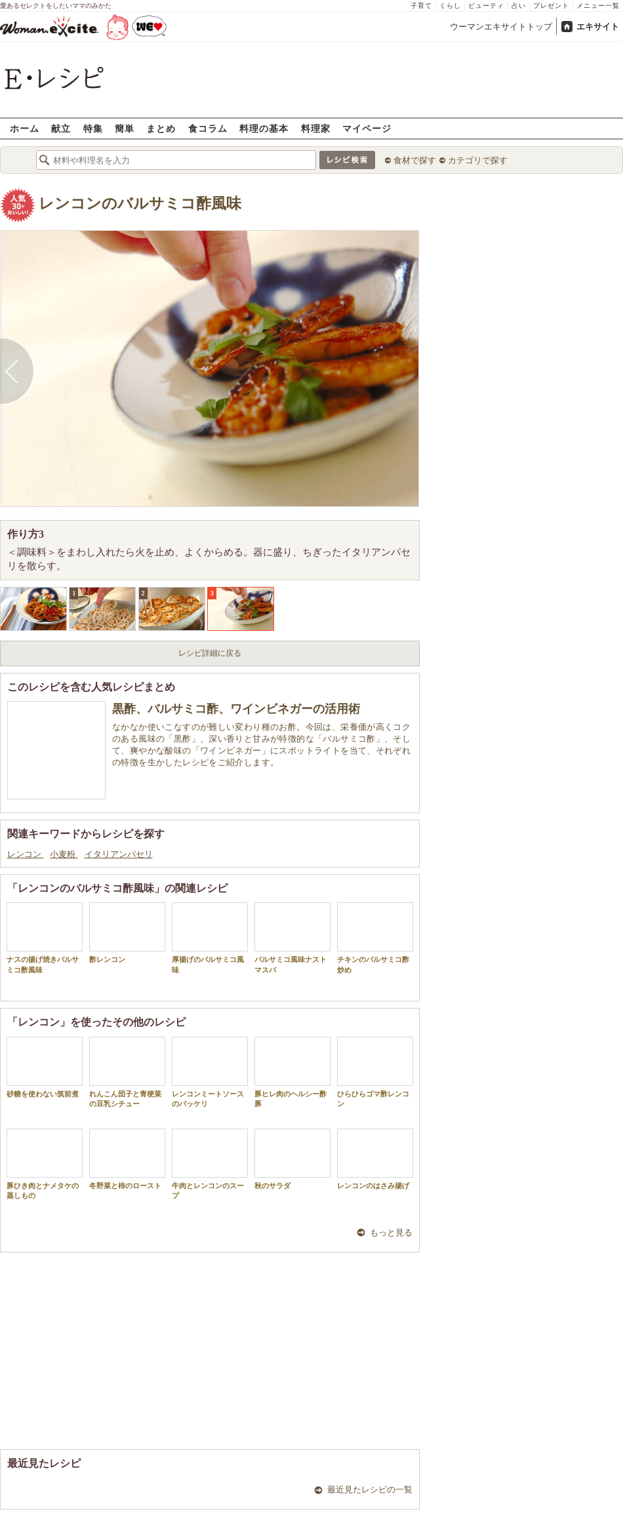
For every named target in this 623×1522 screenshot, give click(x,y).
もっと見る (391, 1232)
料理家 (316, 128)
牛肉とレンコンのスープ (210, 1164)
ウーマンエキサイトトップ (501, 26)
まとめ (161, 128)
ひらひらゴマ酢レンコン (375, 1072)
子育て (421, 5)
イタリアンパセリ (119, 854)
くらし (450, 5)
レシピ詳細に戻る (209, 653)
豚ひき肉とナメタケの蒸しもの (45, 1164)
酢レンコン (127, 932)
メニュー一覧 (598, 5)
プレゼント (551, 5)
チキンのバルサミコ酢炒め (375, 937)
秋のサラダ (292, 1159)
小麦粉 (63, 854)
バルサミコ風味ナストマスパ (292, 937)
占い (519, 5)
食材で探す (414, 160)
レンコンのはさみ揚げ (375, 1159)
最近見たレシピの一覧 (369, 1489)
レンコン (25, 854)
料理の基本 (264, 128)
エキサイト (597, 26)
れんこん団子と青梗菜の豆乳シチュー (127, 1072)
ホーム (24, 128)
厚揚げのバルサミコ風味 (210, 937)
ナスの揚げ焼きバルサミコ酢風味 (45, 937)
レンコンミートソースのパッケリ (210, 1072)
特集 (93, 128)
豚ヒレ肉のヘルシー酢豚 (292, 1072)
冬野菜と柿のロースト (127, 1159)
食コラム (208, 128)
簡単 (124, 128)
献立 (61, 128)
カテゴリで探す (478, 160)
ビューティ (486, 5)
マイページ (367, 128)
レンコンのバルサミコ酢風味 (140, 203)
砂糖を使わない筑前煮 (45, 1067)
